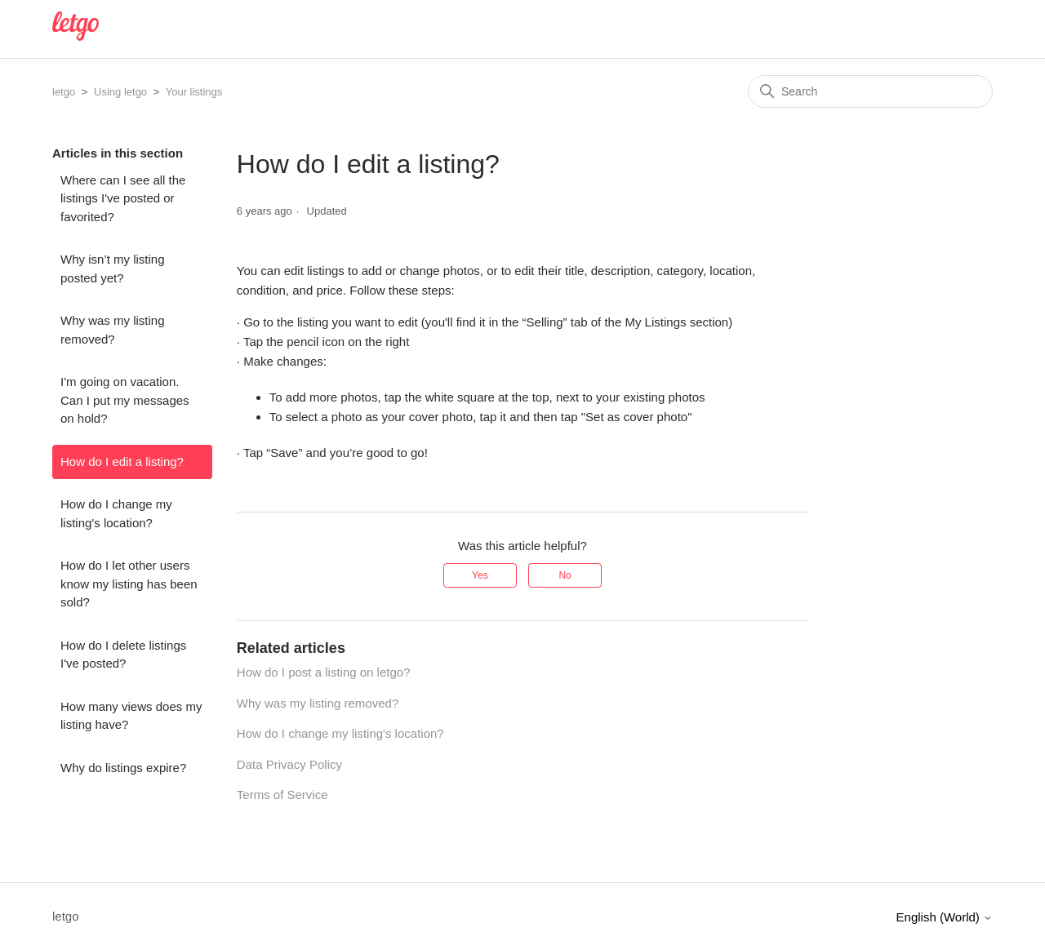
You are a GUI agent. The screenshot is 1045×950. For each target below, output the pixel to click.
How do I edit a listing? (122, 461)
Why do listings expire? (123, 768)
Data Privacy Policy (289, 764)
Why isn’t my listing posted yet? (112, 268)
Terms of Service (282, 794)
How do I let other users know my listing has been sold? (129, 583)
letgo (63, 92)
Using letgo (120, 92)
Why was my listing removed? (112, 329)
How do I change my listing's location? (116, 513)
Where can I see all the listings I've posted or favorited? (122, 198)
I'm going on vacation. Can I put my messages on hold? (124, 400)
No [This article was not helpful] (564, 575)
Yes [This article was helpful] (480, 575)
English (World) (944, 917)
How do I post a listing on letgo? (324, 672)
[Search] (870, 91)
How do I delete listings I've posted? (123, 654)
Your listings (194, 92)
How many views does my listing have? (131, 715)
